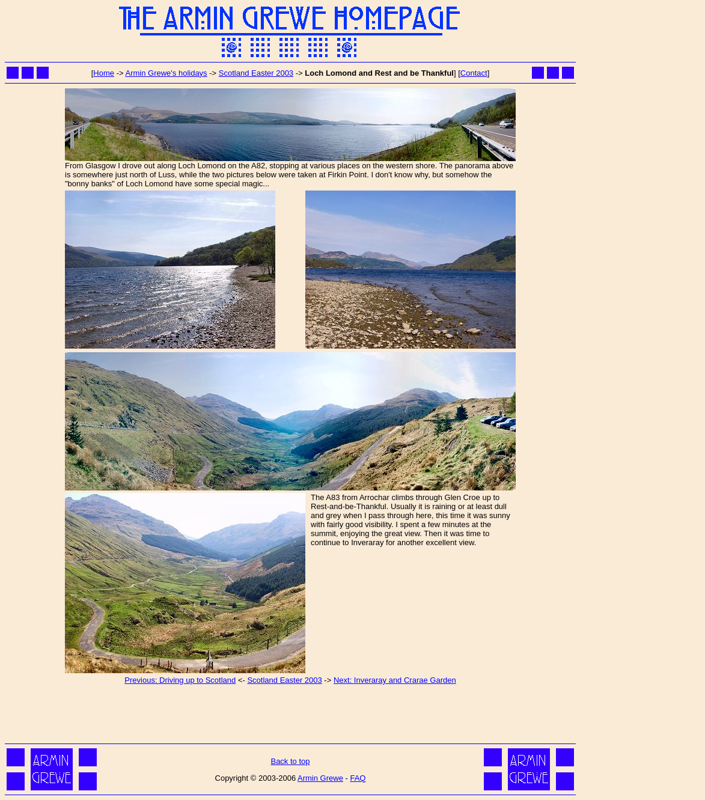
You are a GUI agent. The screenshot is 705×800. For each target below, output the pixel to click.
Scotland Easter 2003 (256, 73)
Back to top (290, 761)
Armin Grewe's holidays (166, 73)
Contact (473, 73)
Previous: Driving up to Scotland (180, 680)
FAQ (357, 778)
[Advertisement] (290, 713)
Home (103, 73)
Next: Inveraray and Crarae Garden (395, 680)
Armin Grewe (320, 778)
